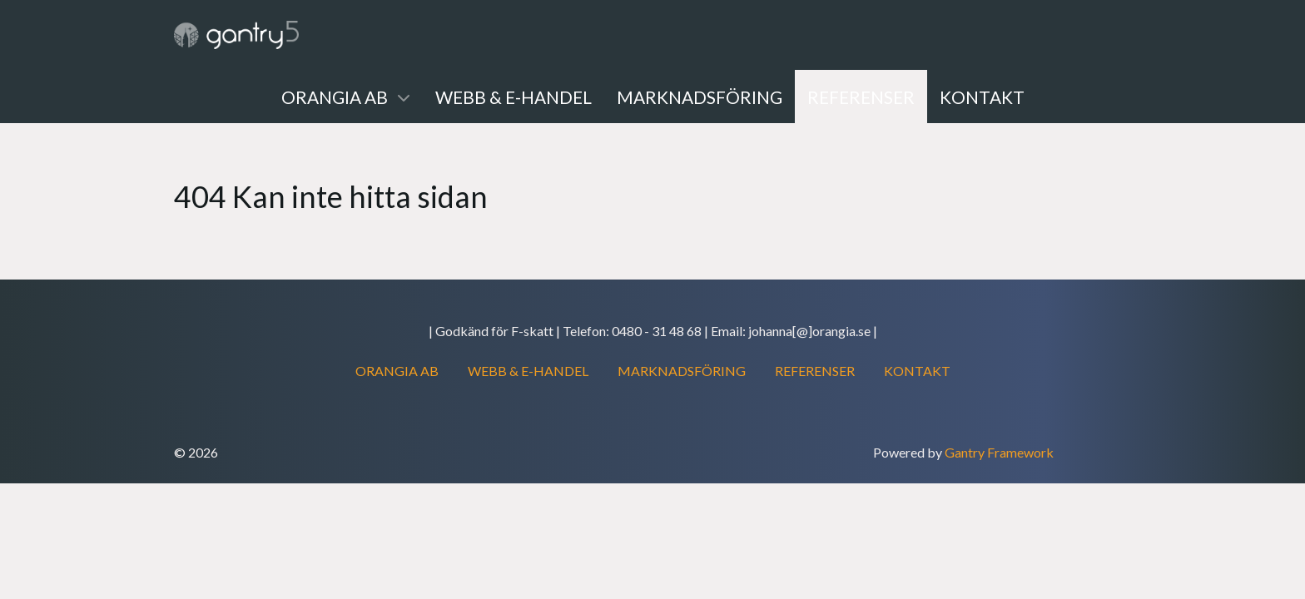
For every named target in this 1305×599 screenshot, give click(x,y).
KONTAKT (917, 371)
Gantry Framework (999, 452)
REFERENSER (815, 371)
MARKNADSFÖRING (682, 371)
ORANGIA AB (397, 371)
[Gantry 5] (236, 35)
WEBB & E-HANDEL (528, 371)
